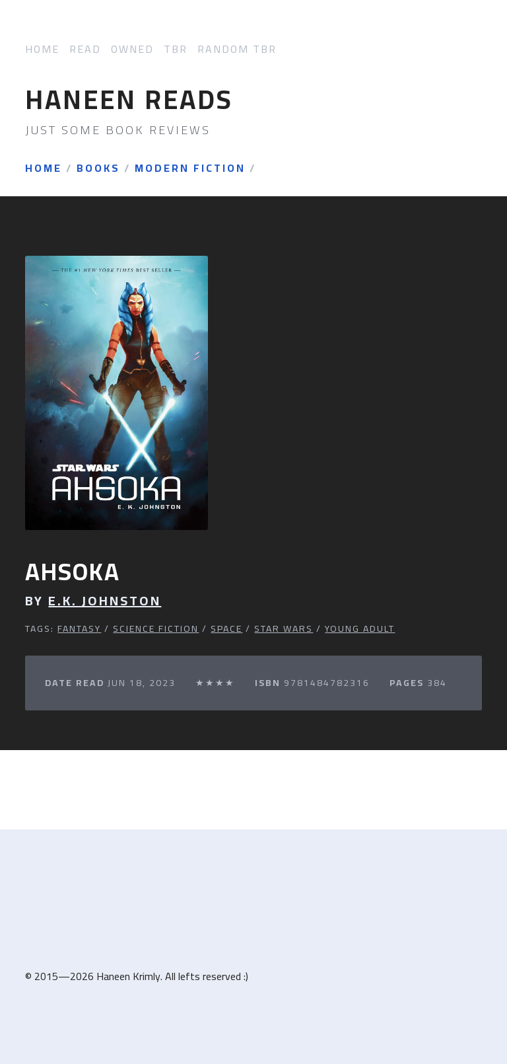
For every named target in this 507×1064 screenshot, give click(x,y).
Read (85, 49)
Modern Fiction (190, 168)
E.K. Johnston (104, 600)
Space (226, 628)
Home (42, 49)
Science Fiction (156, 628)
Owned (132, 49)
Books (98, 168)
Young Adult (360, 628)
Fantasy (79, 628)
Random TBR (237, 49)
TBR (175, 49)
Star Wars (283, 628)
